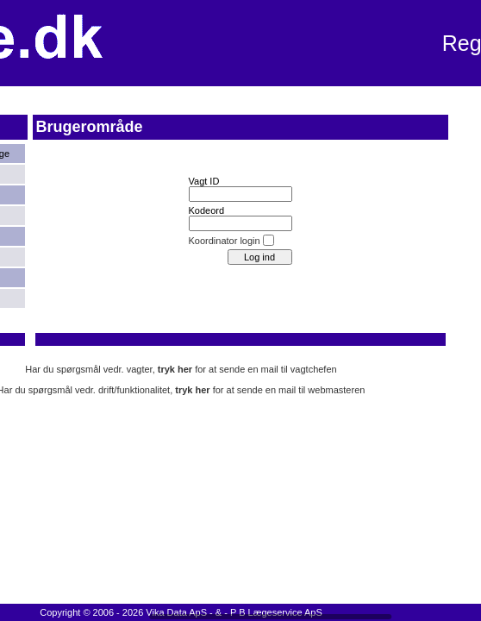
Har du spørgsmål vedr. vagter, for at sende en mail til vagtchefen (180, 369)
